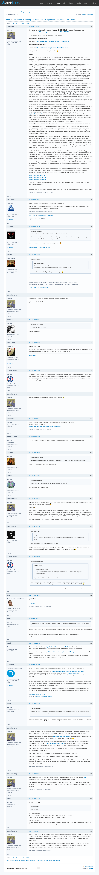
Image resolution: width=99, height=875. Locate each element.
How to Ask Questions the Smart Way (39, 287)
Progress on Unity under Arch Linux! (60, 20)
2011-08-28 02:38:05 (34, 370)
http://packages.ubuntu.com (37, 114)
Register (23, 12)
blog (30, 355)
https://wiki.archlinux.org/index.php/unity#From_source (52, 47)
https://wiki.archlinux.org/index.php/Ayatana (59, 647)
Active (83, 14)
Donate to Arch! (33, 603)
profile (37, 694)
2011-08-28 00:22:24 (34, 254)
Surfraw (50, 215)
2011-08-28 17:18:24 (34, 556)
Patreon (50, 696)
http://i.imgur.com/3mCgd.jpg (37, 179)
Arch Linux (10, 3)
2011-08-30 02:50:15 (34, 774)
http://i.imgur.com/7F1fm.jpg (37, 175)
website (32, 694)
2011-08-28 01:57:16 (34, 320)
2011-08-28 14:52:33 (34, 526)
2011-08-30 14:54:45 (34, 831)
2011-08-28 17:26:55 (34, 595)
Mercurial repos (42, 215)
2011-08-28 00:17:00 (34, 226)
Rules (12, 12)
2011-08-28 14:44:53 (34, 498)
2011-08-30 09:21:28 (34, 798)
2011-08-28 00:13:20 (34, 199)
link (85, 777)
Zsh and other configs (44, 247)
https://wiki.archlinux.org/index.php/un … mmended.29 (52, 41)
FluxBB (91, 868)
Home (41, 3)
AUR (85, 3)
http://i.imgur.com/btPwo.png (61, 736)
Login (29, 12)
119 (23, 23)
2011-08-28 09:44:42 (34, 419)
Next (27, 23)
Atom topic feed (89, 866)
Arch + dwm (32, 215)
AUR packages (33, 247)
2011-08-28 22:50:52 (34, 664)
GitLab (70, 3)
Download (93, 3)
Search (18, 12)
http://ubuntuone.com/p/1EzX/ (56, 743)
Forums (57, 3)
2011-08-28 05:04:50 (34, 394)
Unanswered (89, 14)
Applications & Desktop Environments (27, 20)
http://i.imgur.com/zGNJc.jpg (37, 177)
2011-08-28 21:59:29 (34, 643)
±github (34, 355)
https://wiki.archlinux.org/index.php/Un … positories (63, 652)
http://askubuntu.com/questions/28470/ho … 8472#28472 (45, 426)
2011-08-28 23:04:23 (34, 703)
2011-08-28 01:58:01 (34, 343)
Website (11, 219)
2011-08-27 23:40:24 (34, 26)
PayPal (38, 696)
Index (7, 12)
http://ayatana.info (73, 673)
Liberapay (44, 696)
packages (42, 694)
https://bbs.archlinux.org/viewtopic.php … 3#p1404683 (49, 32)
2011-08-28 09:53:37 (34, 452)
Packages (49, 3)
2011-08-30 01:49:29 (34, 728)
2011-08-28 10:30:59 (34, 475)
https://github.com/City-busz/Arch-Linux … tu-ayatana (68, 671)
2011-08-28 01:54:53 (34, 295)
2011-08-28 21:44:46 (34, 618)
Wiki (64, 3)
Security (78, 3)
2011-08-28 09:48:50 (34, 436)
